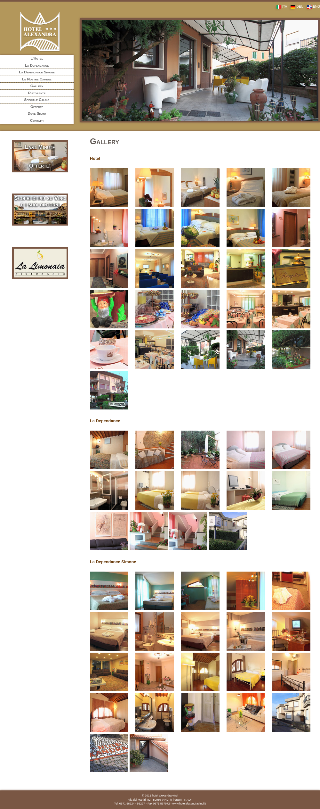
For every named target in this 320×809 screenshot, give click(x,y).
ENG (312, 6)
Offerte (36, 107)
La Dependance (37, 65)
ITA (280, 6)
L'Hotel (36, 58)
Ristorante (36, 93)
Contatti (37, 120)
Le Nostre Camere (37, 79)
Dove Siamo (37, 113)
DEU (295, 6)
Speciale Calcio (37, 100)
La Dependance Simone (37, 72)
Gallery (37, 86)
